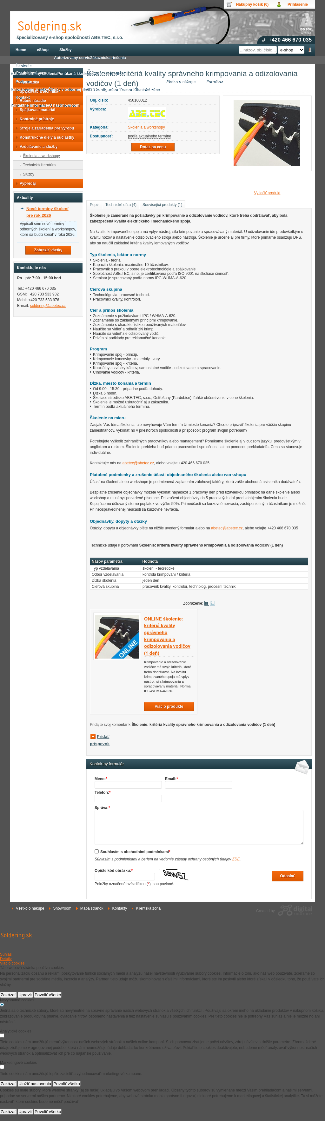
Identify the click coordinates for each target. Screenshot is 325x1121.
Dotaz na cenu (153, 147)
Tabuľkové (212, 603)
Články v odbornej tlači (69, 89)
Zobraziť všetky (48, 250)
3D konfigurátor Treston (111, 89)
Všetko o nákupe (30, 908)
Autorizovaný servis (72, 58)
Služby (26, 174)
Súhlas (6, 954)
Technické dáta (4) (120, 204)
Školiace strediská (108, 73)
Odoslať (287, 876)
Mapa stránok (91, 908)
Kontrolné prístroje (35, 119)
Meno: (101, 779)
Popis (94, 204)
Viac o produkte (169, 706)
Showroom (62, 908)
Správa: (102, 808)
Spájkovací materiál (35, 110)
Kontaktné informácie (29, 105)
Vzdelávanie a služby (36, 146)
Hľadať (310, 50)
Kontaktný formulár (107, 764)
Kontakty (119, 908)
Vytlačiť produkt (267, 193)
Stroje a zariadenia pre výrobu (45, 128)
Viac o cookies (12, 963)
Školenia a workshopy (146, 127)
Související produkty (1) (162, 204)
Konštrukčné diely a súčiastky (45, 137)
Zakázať (8, 994)
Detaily (6, 959)
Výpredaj (26, 183)
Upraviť (25, 994)
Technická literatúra (37, 165)
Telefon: (102, 792)
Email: (171, 779)
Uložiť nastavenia (34, 1083)
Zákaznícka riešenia (108, 58)
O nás (54, 105)
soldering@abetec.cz (48, 305)
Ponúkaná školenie (74, 73)
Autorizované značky (29, 89)
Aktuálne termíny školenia (33, 73)
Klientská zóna (148, 908)
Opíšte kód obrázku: (114, 870)
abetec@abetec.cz (138, 463)
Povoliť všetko (48, 994)
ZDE (236, 859)
